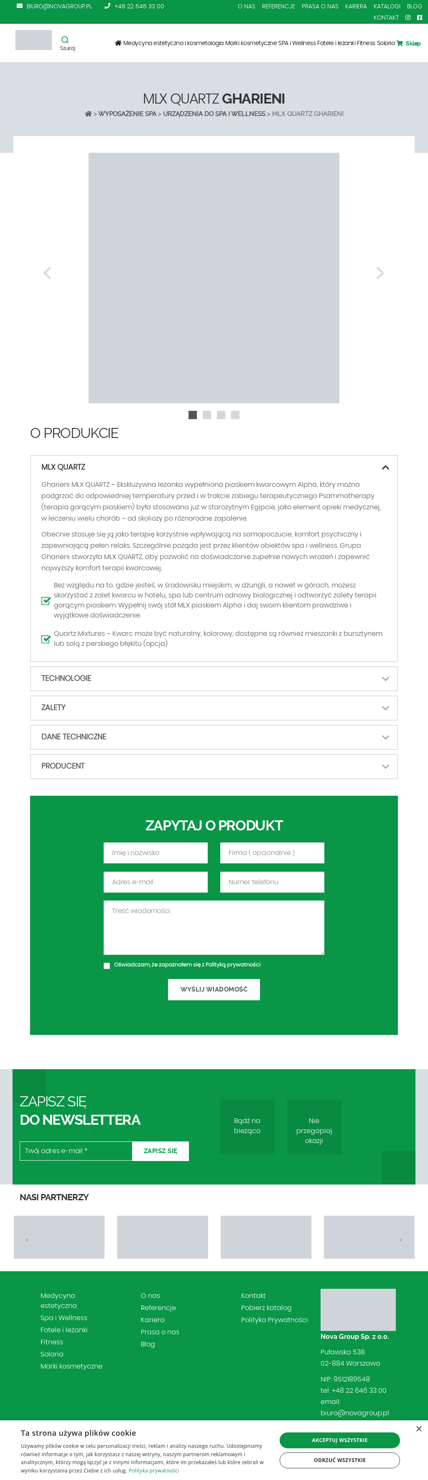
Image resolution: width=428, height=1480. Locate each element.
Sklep (408, 43)
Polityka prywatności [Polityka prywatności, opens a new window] (154, 1470)
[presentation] (47, 273)
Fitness (366, 43)
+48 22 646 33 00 (139, 7)
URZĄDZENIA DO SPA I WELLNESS (214, 114)
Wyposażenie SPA (127, 114)
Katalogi (387, 7)
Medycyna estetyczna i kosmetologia (173, 43)
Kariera (356, 7)
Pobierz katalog (266, 1308)
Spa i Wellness (64, 1318)
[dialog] (214, 1450)
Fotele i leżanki (336, 43)
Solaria (386, 43)
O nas (246, 7)
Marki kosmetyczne (251, 43)
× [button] (418, 1429)
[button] (193, 415)
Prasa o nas (320, 7)
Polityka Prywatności (274, 1320)
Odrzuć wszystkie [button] (340, 1460)
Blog (414, 7)
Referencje (278, 7)
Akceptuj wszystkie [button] (340, 1440)
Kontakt (386, 18)
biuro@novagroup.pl (59, 7)
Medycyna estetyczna (59, 1301)
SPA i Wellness (297, 43)
